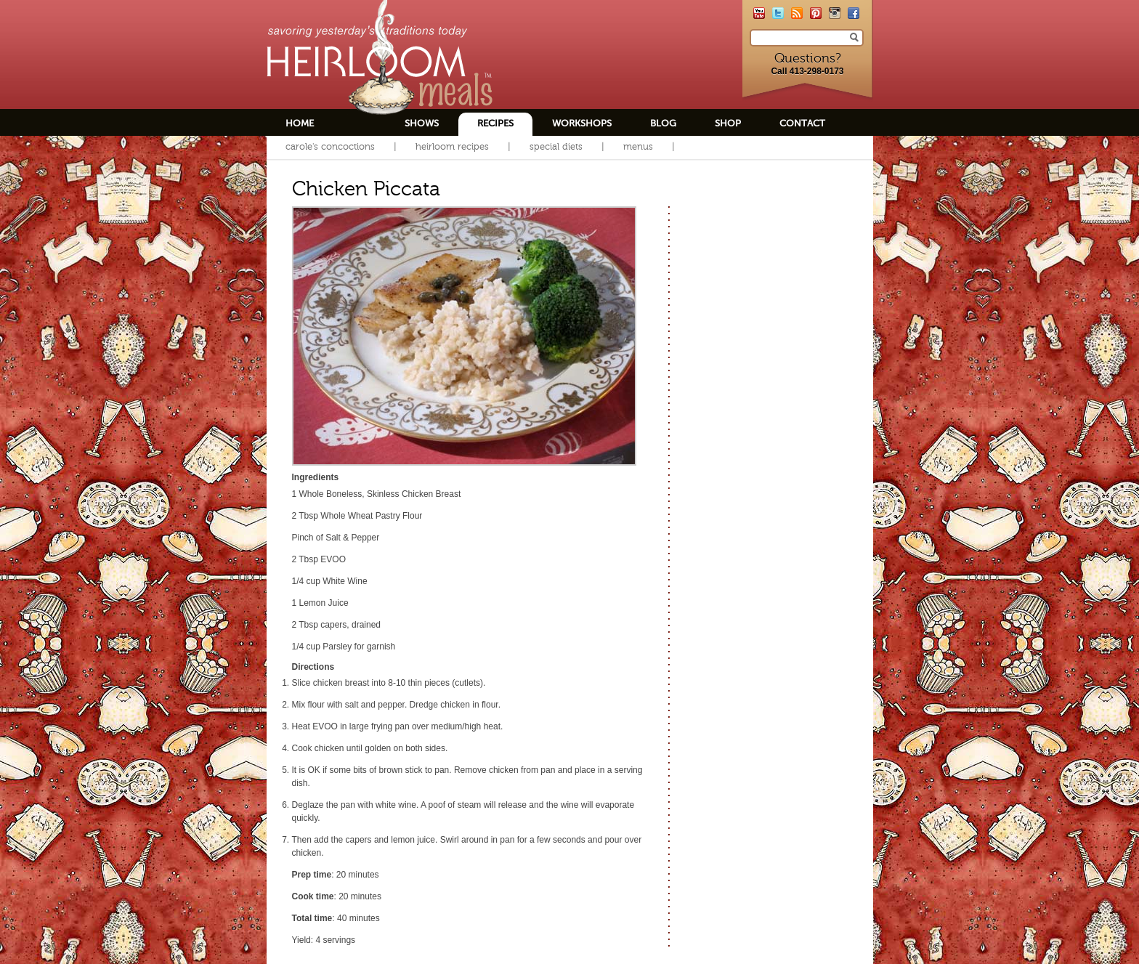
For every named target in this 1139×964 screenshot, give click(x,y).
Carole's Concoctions (330, 146)
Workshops (582, 123)
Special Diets (556, 146)
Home (299, 123)
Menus (638, 146)
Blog (663, 123)
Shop (728, 123)
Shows (422, 123)
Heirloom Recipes (452, 146)
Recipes (495, 123)
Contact (802, 123)
